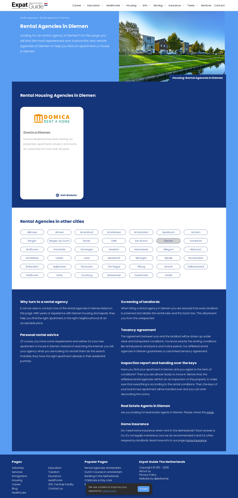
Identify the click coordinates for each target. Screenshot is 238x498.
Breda (86, 240)
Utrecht (168, 266)
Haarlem (114, 249)
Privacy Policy (148, 475)
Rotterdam (32, 266)
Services (206, 5)
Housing (17, 480)
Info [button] (145, 5)
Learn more (109, 491)
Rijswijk (168, 258)
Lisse (87, 258)
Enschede (59, 249)
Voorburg (86, 275)
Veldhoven (32, 275)
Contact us (55, 488)
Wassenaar (114, 275)
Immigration (19, 476)
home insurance (196, 440)
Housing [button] (131, 5)
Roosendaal (196, 258)
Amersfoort (86, 232)
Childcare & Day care (98, 480)
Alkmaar (32, 232)
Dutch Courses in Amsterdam (103, 472)
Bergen (32, 240)
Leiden (59, 258)
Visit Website (68, 195)
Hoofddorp (32, 258)
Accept (143, 488)
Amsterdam (141, 232)
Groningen (86, 249)
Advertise (18, 468)
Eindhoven (32, 249)
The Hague (114, 266)
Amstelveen (114, 232)
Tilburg (141, 266)
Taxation (54, 472)
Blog (15, 488)
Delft (114, 240)
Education (54, 468)
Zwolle (168, 275)
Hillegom (168, 249)
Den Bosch (141, 240)
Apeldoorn (168, 232)
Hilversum (195, 249)
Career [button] (77, 5)
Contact (219, 5)
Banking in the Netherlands (102, 476)
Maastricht (114, 258)
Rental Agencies (29, 17)
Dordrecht (196, 240)
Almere (59, 232)
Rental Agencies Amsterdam (103, 468)
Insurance (54, 476)
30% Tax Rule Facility (61, 484)
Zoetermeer (141, 275)
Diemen (168, 240)
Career (16, 484)
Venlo (59, 275)
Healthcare (19, 493)
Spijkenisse (59, 266)
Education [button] (94, 5)
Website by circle (154, 478)
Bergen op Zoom (59, 240)
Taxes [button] (191, 5)
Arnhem (195, 232)
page (210, 412)
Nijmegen (141, 258)
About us (145, 471)
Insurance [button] (175, 5)
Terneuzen (87, 266)
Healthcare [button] (113, 5)
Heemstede (141, 249)
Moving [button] (158, 5)
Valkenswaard (195, 266)
